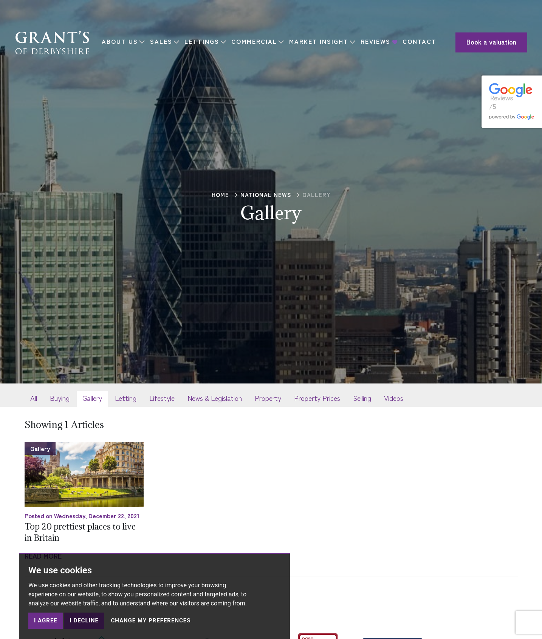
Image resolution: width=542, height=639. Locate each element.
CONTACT (123, 47)
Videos (393, 398)
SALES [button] (165, 35)
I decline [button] (84, 620)
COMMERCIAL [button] (258, 35)
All (33, 398)
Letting (125, 398)
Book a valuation (478, 42)
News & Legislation (214, 398)
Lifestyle (162, 398)
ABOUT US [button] (124, 35)
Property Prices (317, 398)
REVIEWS (380, 35)
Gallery (92, 398)
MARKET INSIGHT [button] (323, 35)
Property (268, 398)
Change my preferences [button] (150, 620)
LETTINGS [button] (206, 35)
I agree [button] (45, 620)
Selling (362, 398)
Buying (60, 398)
